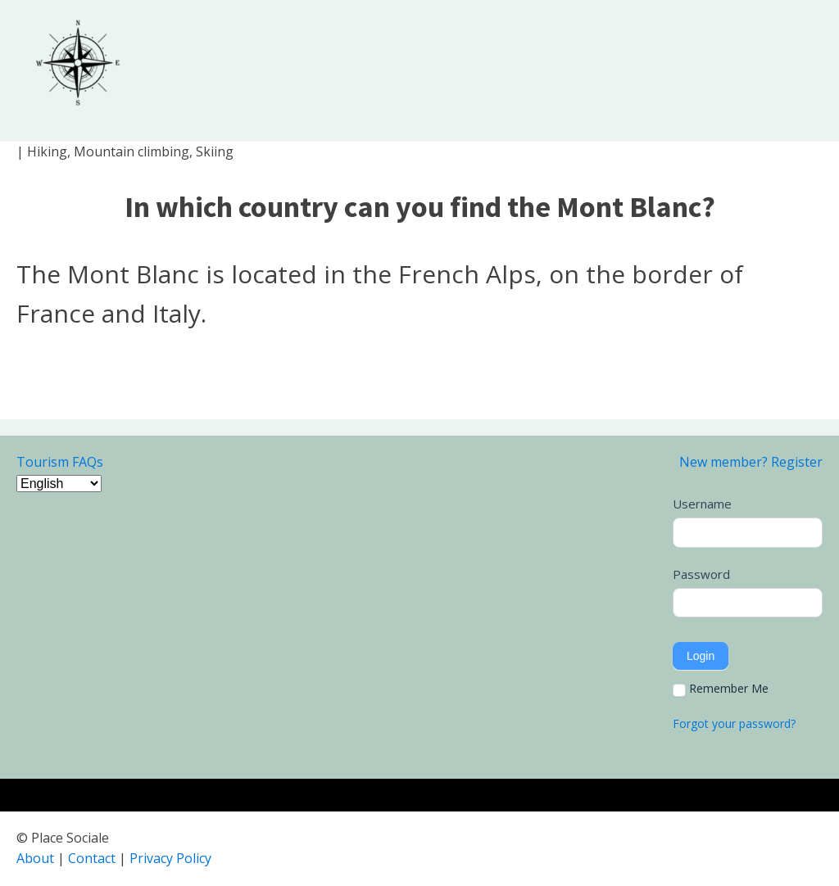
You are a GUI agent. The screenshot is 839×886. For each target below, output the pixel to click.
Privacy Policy (170, 858)
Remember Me (721, 688)
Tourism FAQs (59, 462)
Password (701, 574)
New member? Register (751, 462)
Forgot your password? (734, 723)
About (35, 858)
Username (702, 503)
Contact (92, 858)
